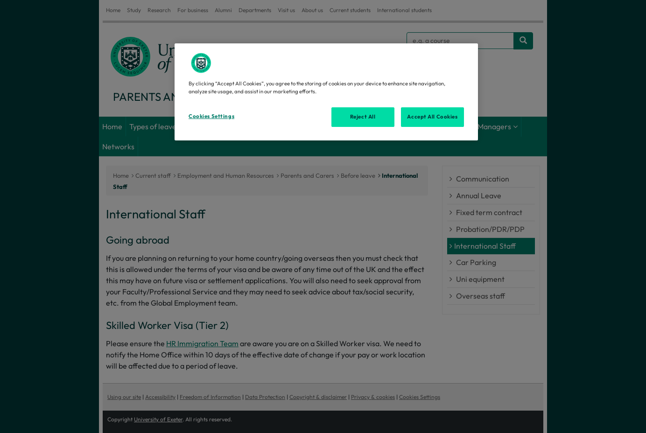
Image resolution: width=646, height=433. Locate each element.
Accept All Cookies (432, 116)
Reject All (363, 116)
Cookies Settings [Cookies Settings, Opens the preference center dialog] (211, 116)
